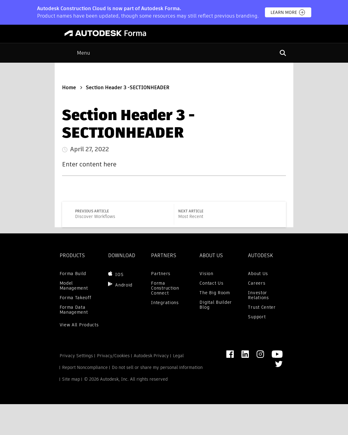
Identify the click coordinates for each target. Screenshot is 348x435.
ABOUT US (211, 255)
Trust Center (261, 307)
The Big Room (214, 292)
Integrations (164, 302)
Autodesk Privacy (151, 356)
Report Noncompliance (85, 367)
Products (72, 255)
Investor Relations (258, 295)
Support (257, 316)
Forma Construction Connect (165, 288)
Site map (71, 379)
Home (69, 87)
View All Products (79, 324)
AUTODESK (260, 255)
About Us (258, 273)
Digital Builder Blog (215, 305)
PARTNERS (163, 255)
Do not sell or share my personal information (157, 367)
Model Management (74, 286)
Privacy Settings (76, 356)
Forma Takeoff (75, 297)
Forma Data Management (74, 310)
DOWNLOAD (121, 255)
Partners (160, 273)
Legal (178, 356)
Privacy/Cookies (113, 356)
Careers (256, 283)
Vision (206, 273)
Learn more (288, 12)
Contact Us (211, 283)
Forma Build (73, 273)
